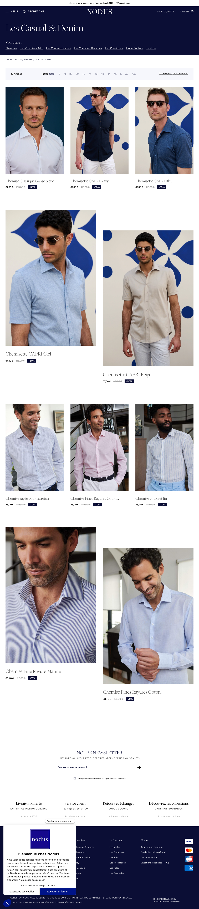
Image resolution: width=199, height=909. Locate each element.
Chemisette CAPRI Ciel (28, 353)
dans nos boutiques (169, 809)
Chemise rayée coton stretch (27, 498)
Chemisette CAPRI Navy (89, 181)
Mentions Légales (122, 898)
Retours (106, 898)
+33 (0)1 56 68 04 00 (75, 809)
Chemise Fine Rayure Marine (33, 671)
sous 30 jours (118, 809)
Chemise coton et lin (151, 498)
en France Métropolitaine (28, 809)
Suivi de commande (90, 898)
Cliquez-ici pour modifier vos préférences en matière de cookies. (46, 902)
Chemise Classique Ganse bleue (30, 181)
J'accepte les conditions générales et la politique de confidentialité (99, 778)
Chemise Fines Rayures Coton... (94, 498)
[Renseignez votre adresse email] (96, 767)
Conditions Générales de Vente (27, 898)
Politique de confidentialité (62, 898)
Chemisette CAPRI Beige (127, 374)
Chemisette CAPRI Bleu (153, 181)
